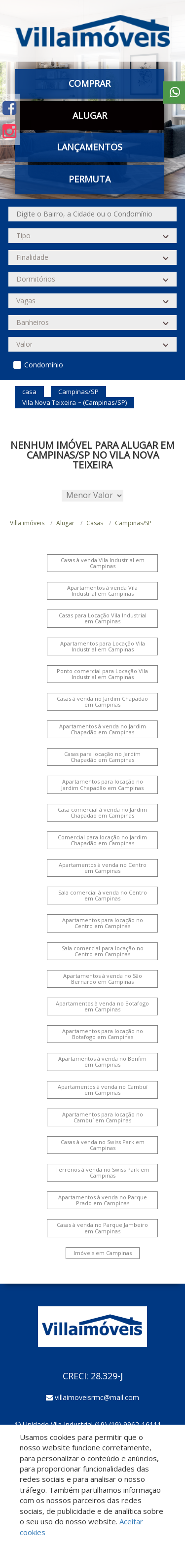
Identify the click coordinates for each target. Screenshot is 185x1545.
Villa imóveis (27, 523)
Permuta (90, 179)
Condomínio (43, 364)
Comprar (90, 83)
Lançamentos (89, 147)
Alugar (90, 115)
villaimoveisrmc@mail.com (97, 1397)
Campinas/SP (133, 523)
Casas (94, 523)
